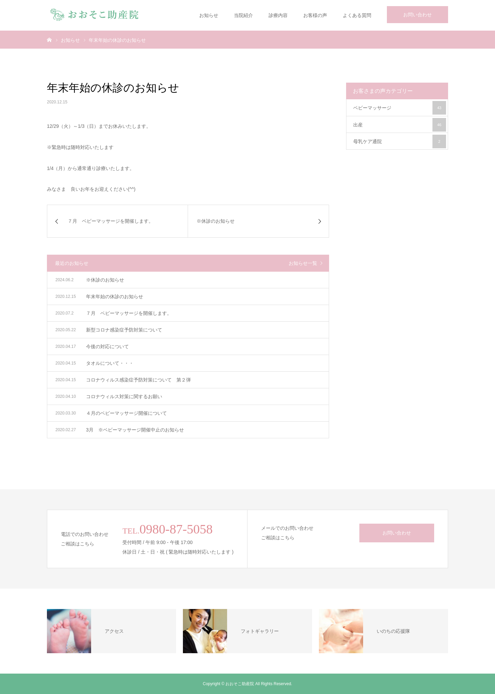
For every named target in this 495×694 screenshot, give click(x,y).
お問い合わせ (417, 14)
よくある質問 (357, 15)
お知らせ (208, 15)
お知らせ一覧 (303, 263)
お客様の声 (315, 15)
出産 (399, 125)
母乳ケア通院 (399, 141)
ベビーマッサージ (399, 108)
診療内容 (278, 15)
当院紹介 (243, 15)
